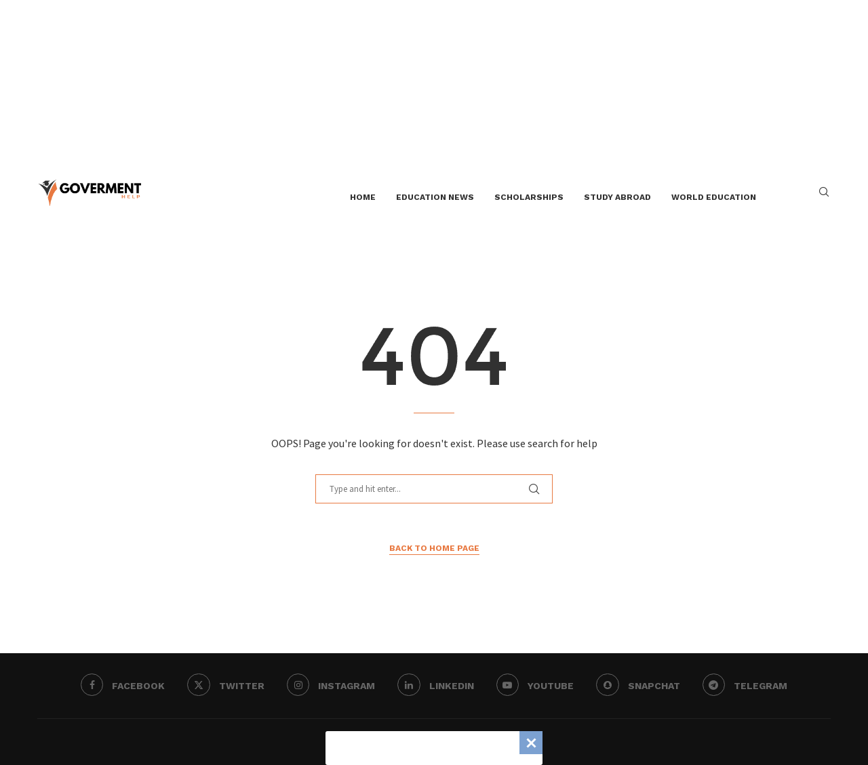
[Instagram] (329, 686)
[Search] (824, 197)
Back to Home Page (434, 548)
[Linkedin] (436, 686)
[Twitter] (222, 686)
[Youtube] (536, 686)
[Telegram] (750, 686)
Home (363, 197)
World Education (713, 197)
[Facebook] (118, 686)
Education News (435, 197)
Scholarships (529, 197)
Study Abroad (617, 197)
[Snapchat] (641, 686)
